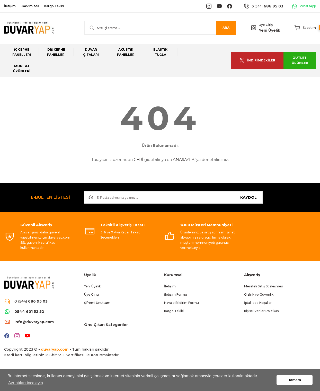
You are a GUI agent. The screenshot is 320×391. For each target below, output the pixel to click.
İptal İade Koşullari (258, 303)
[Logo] (29, 27)
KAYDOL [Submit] (248, 197)
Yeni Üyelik (269, 30)
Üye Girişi (91, 294)
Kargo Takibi (174, 311)
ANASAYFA (183, 159)
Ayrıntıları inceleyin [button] (25, 383)
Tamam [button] (294, 380)
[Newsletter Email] (173, 197)
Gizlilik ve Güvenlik (258, 294)
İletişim (170, 286)
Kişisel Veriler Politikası (261, 311)
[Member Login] (254, 28)
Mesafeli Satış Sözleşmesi (263, 286)
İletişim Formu (175, 294)
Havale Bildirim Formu (181, 303)
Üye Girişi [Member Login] (266, 25)
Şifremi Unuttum (97, 303)
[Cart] (305, 28)
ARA (226, 28)
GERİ (138, 159)
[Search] (160, 28)
